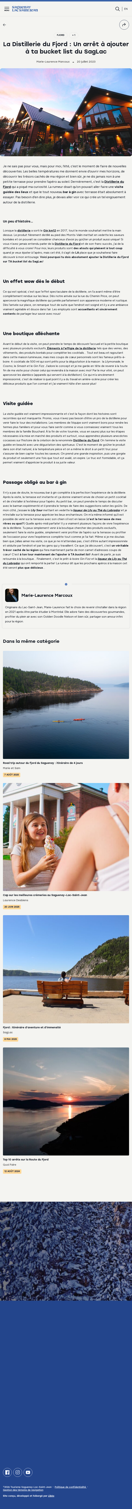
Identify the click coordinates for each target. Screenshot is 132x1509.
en (126, 8)
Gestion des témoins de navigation (23, 1490)
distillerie (24, 230)
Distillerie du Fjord (67, 243)
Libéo (51, 1496)
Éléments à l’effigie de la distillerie (71, 348)
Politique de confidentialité (71, 1487)
